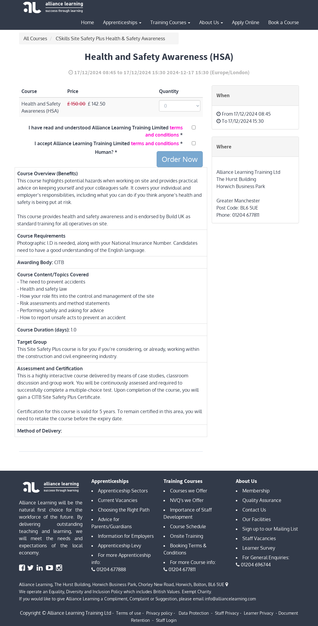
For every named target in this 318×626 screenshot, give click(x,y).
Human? (104, 152)
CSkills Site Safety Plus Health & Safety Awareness (110, 38)
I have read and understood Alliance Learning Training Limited (106, 131)
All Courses (35, 38)
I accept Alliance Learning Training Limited (107, 143)
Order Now (180, 159)
